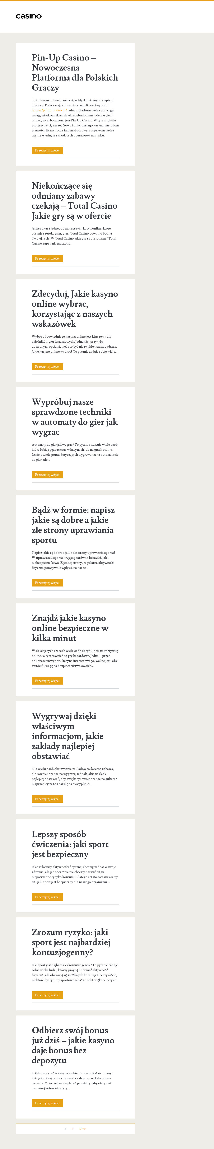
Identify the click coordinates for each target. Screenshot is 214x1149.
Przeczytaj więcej (49, 150)
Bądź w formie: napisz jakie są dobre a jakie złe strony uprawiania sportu (73, 525)
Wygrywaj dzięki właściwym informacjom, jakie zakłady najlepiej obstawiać (67, 736)
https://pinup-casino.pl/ (49, 110)
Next (82, 1129)
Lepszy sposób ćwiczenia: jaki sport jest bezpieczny (70, 844)
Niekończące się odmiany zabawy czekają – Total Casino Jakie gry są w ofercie (74, 201)
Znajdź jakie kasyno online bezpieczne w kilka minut (70, 628)
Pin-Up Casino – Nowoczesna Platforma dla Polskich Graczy (75, 72)
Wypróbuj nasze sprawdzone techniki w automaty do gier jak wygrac (74, 417)
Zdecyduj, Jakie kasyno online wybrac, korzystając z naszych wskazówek (75, 309)
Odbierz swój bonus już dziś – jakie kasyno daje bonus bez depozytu (73, 1045)
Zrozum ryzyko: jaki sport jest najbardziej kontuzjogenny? (71, 942)
